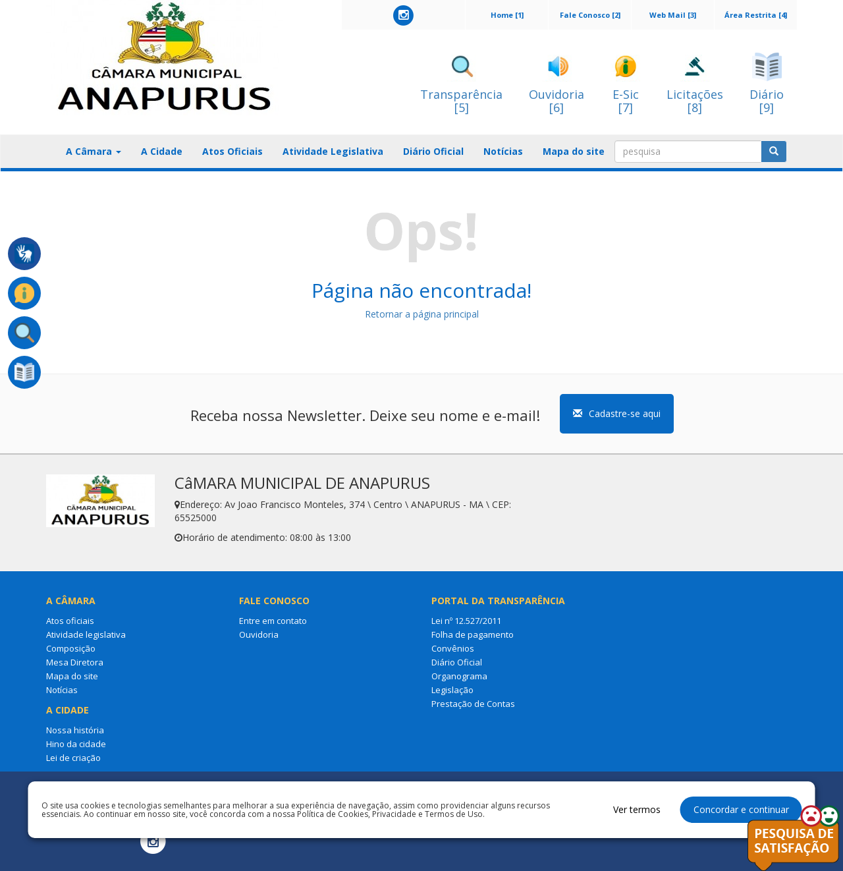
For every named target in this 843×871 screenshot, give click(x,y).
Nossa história (75, 730)
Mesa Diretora (74, 662)
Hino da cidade (76, 744)
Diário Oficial (433, 151)
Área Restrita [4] (755, 15)
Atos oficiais (70, 621)
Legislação (452, 690)
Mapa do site (574, 151)
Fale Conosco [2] (590, 15)
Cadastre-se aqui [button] (617, 413)
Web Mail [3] (672, 15)
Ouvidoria (259, 634)
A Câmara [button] (93, 151)
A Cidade (161, 151)
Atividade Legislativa (333, 151)
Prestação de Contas (473, 704)
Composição (70, 648)
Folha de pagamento (472, 634)
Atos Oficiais (232, 151)
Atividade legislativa (86, 634)
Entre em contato (273, 621)
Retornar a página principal (422, 314)
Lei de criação (73, 758)
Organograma (459, 676)
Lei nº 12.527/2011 (466, 621)
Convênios (452, 648)
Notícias (503, 151)
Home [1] (507, 15)
